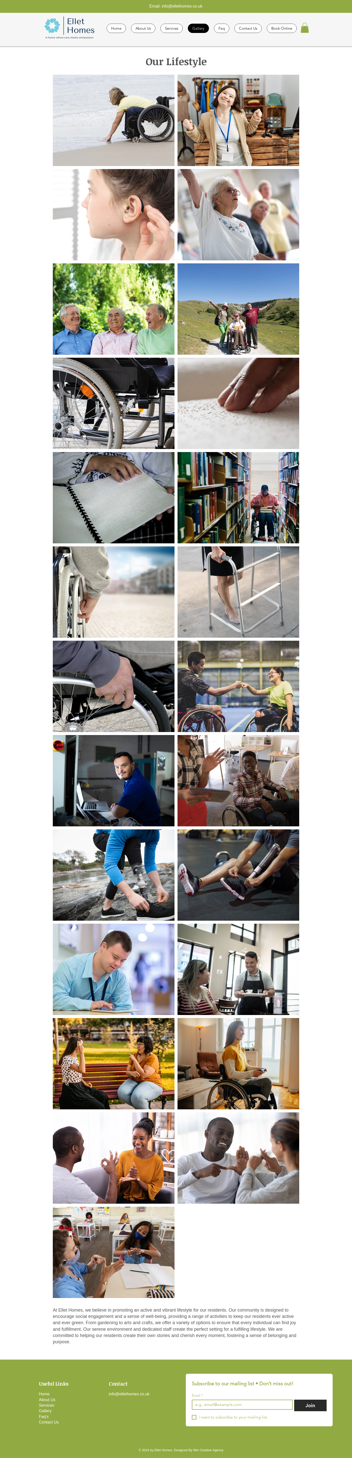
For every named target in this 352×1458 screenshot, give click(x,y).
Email (197, 1395)
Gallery (45, 1411)
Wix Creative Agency (208, 1450)
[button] (304, 28)
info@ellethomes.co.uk (182, 6)
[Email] (240, 1404)
